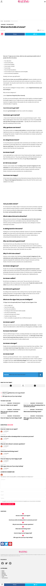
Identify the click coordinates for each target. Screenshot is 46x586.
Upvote (11, 385)
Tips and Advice (16, 403)
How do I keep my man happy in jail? (11, 418)
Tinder (3, 576)
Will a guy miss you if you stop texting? (32, 418)
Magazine (10, 403)
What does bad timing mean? (32, 411)
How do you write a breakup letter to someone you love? (34, 405)
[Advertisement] (23, 11)
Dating (3, 570)
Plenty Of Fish (4, 575)
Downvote (35, 385)
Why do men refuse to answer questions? (9, 412)
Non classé (4, 574)
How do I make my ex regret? (9, 405)
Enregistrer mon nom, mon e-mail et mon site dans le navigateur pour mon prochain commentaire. (21, 501)
